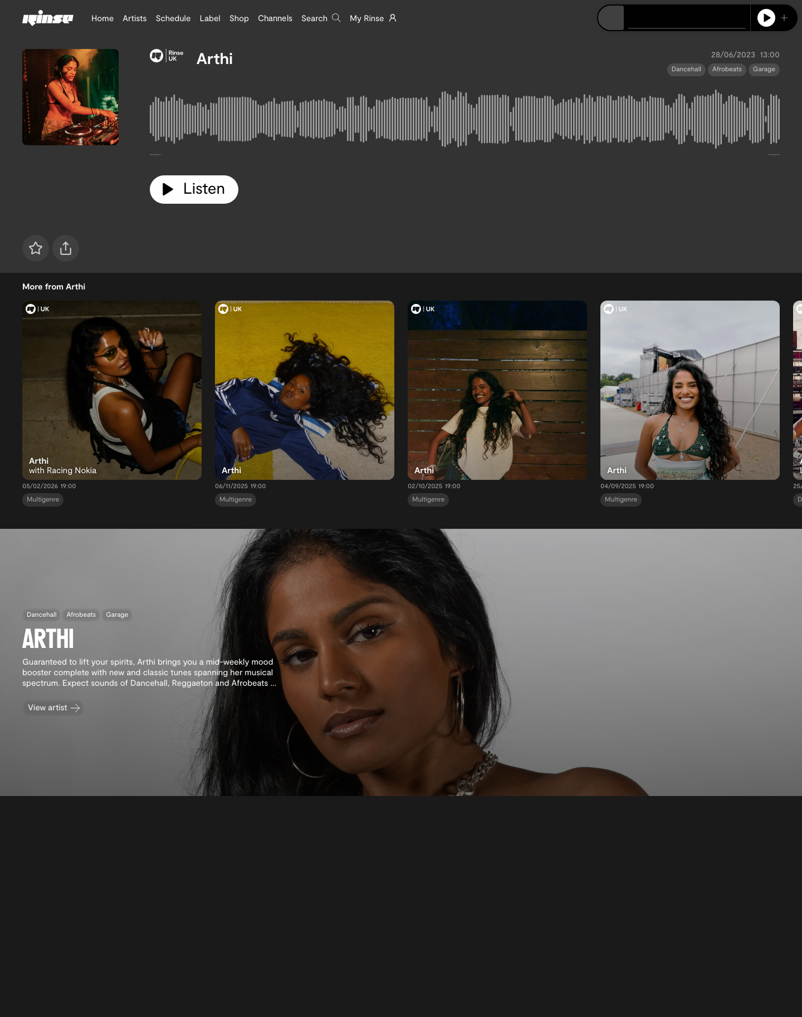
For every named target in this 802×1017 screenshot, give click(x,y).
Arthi (215, 57)
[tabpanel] (465, 121)
